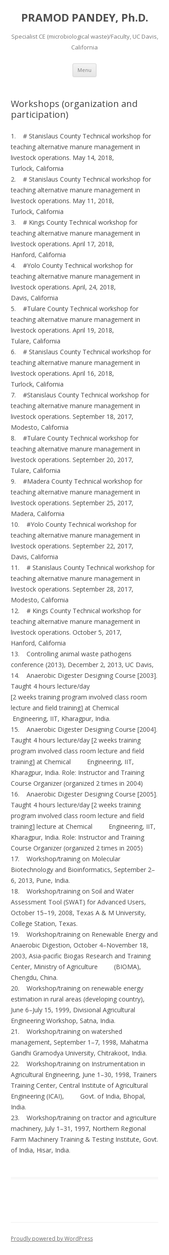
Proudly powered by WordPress (52, 1238)
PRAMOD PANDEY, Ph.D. (84, 18)
